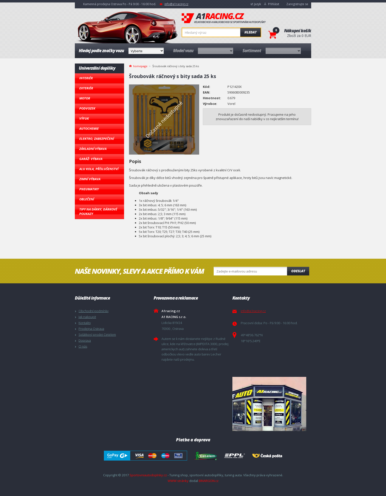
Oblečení (86, 199)
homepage (140, 65)
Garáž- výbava (90, 159)
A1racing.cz (224, 18)
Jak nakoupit (87, 317)
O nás (83, 346)
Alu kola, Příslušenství (98, 169)
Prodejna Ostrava (91, 328)
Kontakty (85, 322)
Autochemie (89, 128)
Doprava (85, 340)
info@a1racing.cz (176, 4)
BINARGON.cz (209, 481)
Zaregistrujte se (297, 4)
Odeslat (298, 271)
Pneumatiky (89, 189)
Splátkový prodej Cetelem (97, 334)
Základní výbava (93, 148)
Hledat (250, 32)
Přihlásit (273, 4)
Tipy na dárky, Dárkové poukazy (98, 211)
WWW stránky (178, 481)
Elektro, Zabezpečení (96, 138)
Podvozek (87, 108)
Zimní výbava (89, 179)
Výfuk (84, 118)
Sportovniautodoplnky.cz (148, 475)
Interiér (86, 78)
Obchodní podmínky (94, 311)
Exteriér (86, 88)
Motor (84, 98)
